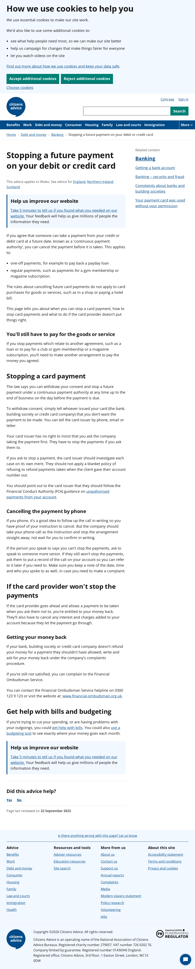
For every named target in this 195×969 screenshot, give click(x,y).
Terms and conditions (165, 861)
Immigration (154, 125)
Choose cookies (20, 87)
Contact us (109, 861)
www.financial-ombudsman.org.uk (92, 696)
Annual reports (112, 875)
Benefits (13, 125)
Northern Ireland (100, 181)
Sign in (183, 99)
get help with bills (67, 727)
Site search (62, 868)
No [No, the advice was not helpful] (19, 800)
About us (108, 854)
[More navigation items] (187, 124)
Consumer (73, 125)
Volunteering (111, 909)
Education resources (69, 861)
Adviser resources (67, 854)
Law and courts (128, 125)
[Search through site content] (126, 111)
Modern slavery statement (121, 896)
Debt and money (48, 125)
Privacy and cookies (163, 868)
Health (12, 909)
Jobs (104, 916)
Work (27, 125)
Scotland (13, 187)
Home (11, 134)
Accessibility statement (165, 854)
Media (105, 889)
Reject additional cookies (87, 78)
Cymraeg (167, 99)
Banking (57, 134)
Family (107, 125)
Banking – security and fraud (159, 176)
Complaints (109, 882)
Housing (92, 125)
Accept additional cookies (32, 78)
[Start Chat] (185, 959)
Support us (109, 868)
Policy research (112, 903)
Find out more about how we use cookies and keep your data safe (63, 66)
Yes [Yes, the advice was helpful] (9, 800)
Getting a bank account (155, 167)
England (79, 181)
